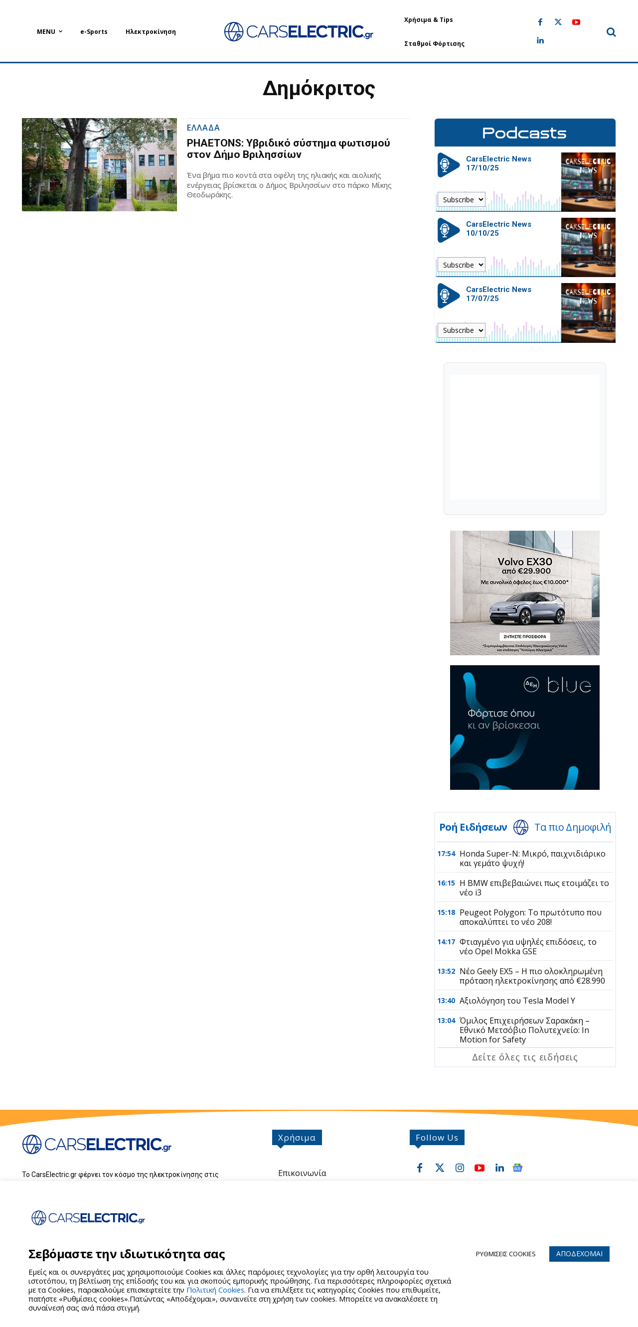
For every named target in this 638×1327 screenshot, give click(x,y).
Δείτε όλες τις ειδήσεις (525, 1057)
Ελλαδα (203, 128)
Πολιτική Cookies (215, 1290)
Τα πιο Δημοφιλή (572, 827)
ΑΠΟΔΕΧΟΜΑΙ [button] (579, 1253)
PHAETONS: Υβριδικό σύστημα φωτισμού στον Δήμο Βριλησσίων (288, 148)
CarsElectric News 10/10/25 (498, 229)
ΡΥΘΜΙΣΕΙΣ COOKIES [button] (506, 1253)
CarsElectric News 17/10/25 (498, 163)
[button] (611, 32)
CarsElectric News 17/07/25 (498, 294)
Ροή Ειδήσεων (473, 827)
